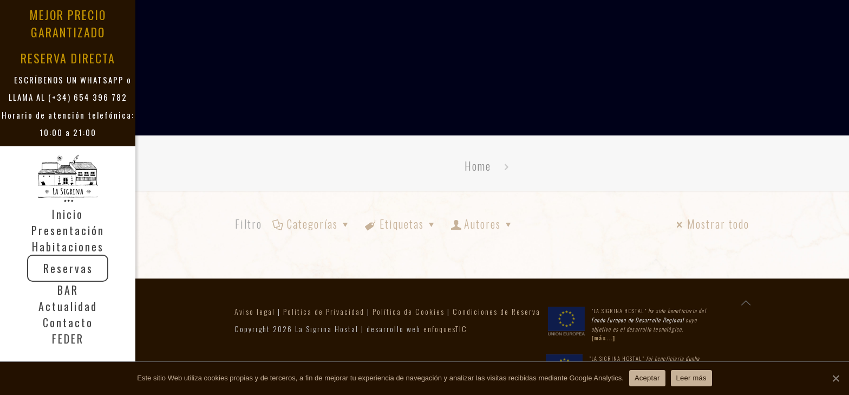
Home (478, 166)
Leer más (691, 378)
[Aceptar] (835, 378)
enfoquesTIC (445, 328)
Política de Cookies (409, 311)
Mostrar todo (710, 224)
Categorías (311, 224)
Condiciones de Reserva (496, 311)
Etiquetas (401, 224)
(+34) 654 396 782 (87, 97)
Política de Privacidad (323, 311)
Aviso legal (254, 311)
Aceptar (647, 378)
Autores (482, 224)
